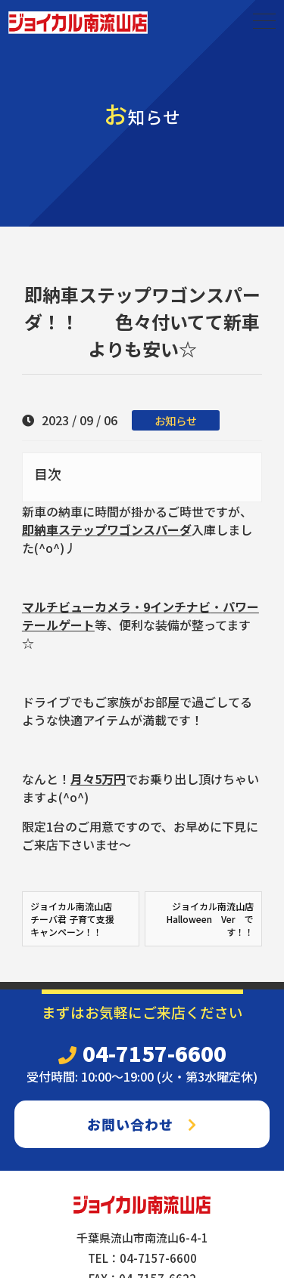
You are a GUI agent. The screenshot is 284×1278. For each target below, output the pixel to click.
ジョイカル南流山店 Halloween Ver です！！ (210, 919)
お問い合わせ (142, 1124)
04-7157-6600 (142, 1053)
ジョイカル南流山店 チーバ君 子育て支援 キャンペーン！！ (75, 919)
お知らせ (175, 420)
